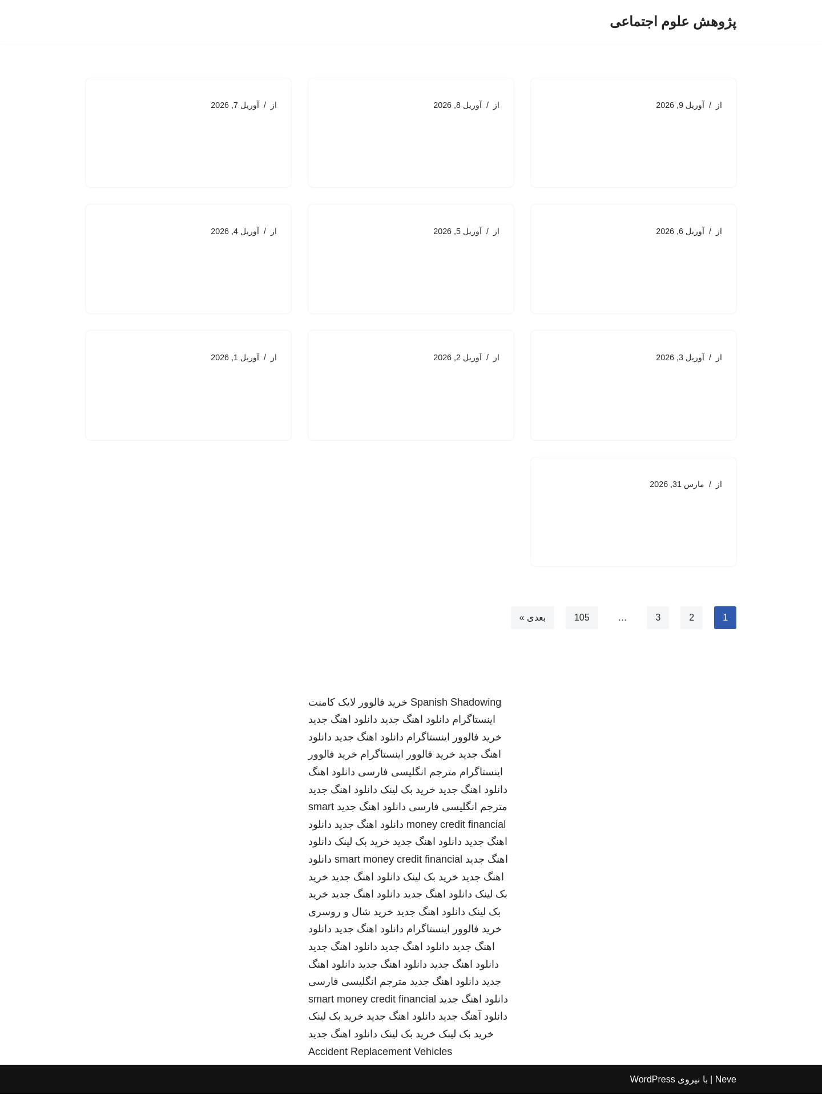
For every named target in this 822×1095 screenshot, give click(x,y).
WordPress (652, 1080)
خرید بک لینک (408, 790)
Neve (725, 1080)
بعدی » (532, 618)
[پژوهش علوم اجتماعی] (673, 22)
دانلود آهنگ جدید (472, 1017)
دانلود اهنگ (331, 773)
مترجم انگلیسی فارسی (407, 773)
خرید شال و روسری (350, 913)
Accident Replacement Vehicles (380, 1052)
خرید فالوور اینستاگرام (454, 738)
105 (582, 618)
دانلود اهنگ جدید (414, 720)
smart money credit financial (398, 860)
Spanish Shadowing (455, 702)
